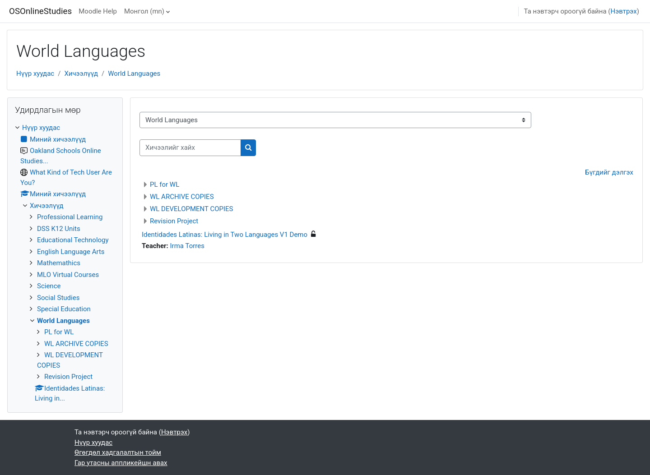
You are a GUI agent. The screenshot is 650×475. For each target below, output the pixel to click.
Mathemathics (58, 263)
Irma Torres (187, 246)
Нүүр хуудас (35, 73)
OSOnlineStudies (40, 11)
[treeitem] (65, 263)
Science (48, 286)
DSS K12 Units (58, 229)
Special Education (64, 309)
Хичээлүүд (81, 73)
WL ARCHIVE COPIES (182, 197)
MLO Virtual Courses (68, 275)
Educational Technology (73, 240)
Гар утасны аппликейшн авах (120, 463)
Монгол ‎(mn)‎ (144, 11)
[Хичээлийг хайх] (190, 147)
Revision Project (174, 221)
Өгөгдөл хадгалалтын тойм (117, 452)
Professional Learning (69, 217)
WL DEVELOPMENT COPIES (191, 209)
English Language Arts (71, 252)
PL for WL (164, 184)
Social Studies (58, 298)
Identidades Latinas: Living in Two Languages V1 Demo (224, 235)
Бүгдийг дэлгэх (609, 172)
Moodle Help (98, 11)
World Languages (134, 73)
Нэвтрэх (623, 11)
